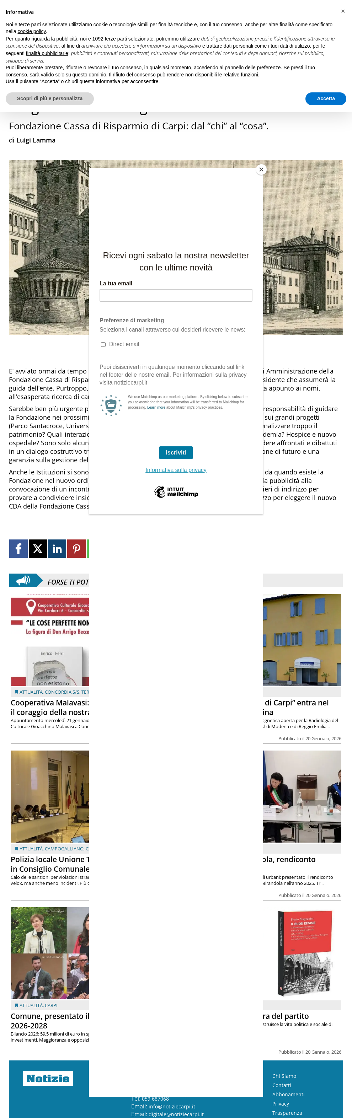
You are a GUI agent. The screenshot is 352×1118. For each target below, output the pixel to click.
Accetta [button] (326, 98)
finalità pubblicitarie (47, 53)
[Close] (261, 169)
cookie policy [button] (31, 31)
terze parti (116, 39)
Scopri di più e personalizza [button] (49, 98)
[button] (342, 11)
